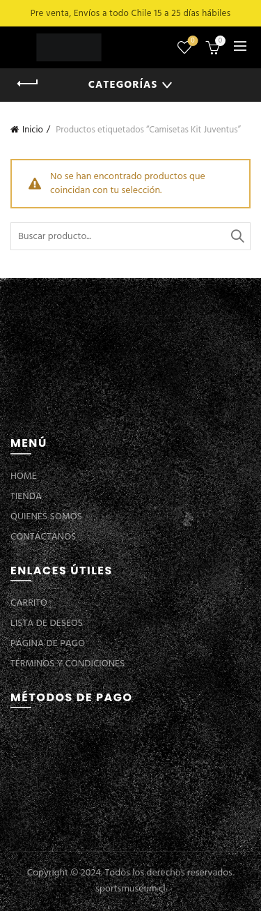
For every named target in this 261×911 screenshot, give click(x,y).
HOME (23, 476)
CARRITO (28, 603)
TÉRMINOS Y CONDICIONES (67, 664)
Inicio (32, 130)
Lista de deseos (192, 41)
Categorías (122, 85)
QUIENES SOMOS (46, 517)
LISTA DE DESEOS (46, 623)
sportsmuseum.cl (130, 889)
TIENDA (26, 497)
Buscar (237, 236)
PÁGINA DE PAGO (47, 644)
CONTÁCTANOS (43, 537)
